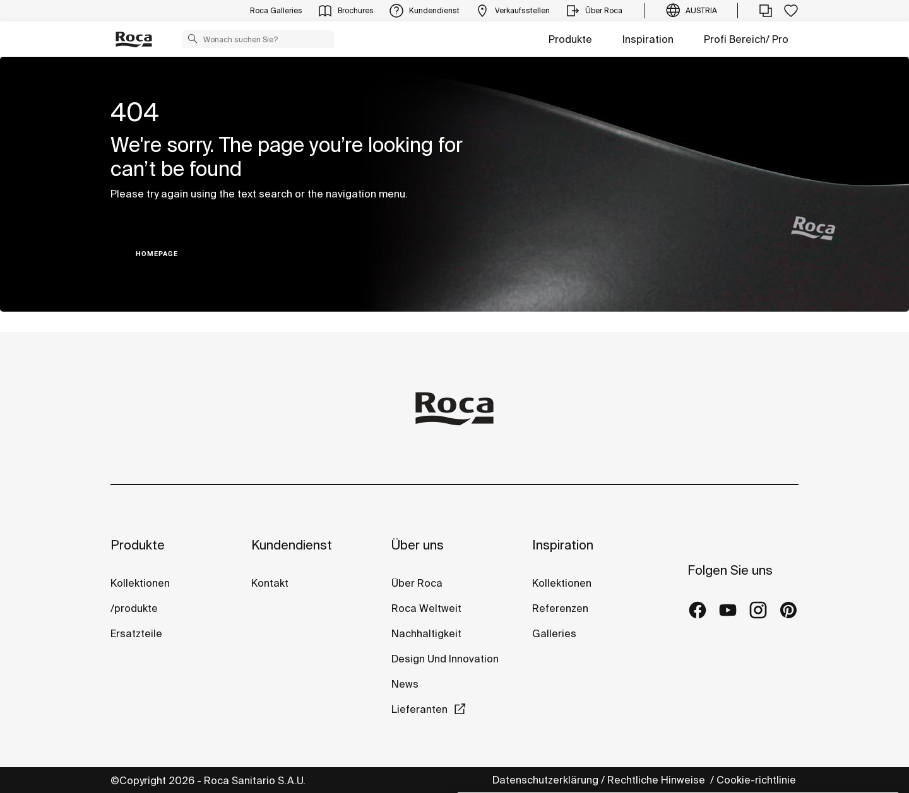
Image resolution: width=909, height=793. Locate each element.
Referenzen (560, 608)
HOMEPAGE (157, 254)
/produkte (134, 608)
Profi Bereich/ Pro (746, 39)
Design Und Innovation (445, 658)
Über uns (417, 544)
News (405, 684)
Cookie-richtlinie (757, 779)
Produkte (570, 39)
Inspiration (648, 39)
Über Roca (417, 583)
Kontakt (269, 583)
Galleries (554, 633)
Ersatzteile (136, 633)
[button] (192, 38)
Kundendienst (291, 544)
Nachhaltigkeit (426, 633)
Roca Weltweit (426, 608)
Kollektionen (140, 583)
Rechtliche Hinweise (657, 779)
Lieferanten (419, 709)
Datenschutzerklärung (545, 779)
